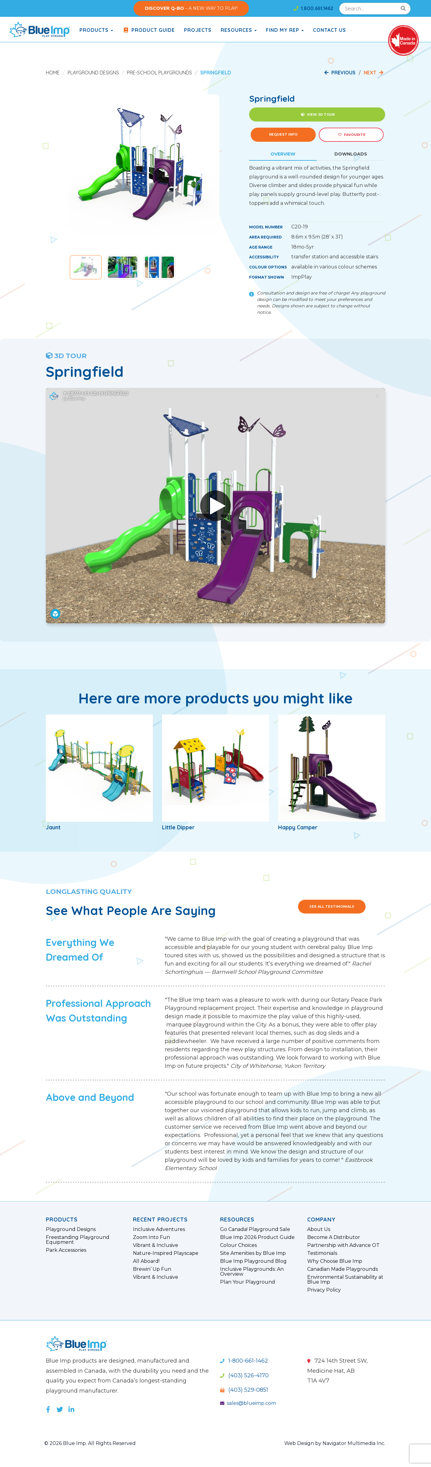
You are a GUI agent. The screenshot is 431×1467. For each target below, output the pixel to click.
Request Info (283, 134)
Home (53, 72)
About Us (318, 1229)
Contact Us (329, 30)
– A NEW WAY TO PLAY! (191, 8)
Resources (239, 30)
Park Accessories (66, 1250)
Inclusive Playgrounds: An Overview (252, 1272)
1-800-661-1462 (244, 1360)
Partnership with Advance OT (343, 1245)
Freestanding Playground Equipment (77, 1240)
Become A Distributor (333, 1237)
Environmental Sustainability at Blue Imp (345, 1280)
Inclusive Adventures (159, 1229)
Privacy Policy (324, 1290)
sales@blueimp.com (248, 1403)
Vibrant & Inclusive (155, 1245)
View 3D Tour (318, 114)
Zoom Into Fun (151, 1237)
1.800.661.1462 (313, 8)
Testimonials (322, 1253)
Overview (283, 154)
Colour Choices (238, 1245)
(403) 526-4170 (244, 1375)
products (96, 30)
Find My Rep (285, 30)
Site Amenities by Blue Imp (253, 1253)
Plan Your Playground (247, 1282)
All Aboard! (146, 1261)
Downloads (350, 154)
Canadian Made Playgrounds (342, 1269)
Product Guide (148, 30)
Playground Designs (93, 72)
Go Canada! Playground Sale (255, 1229)
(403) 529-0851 (244, 1389)
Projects (198, 30)
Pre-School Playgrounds (159, 72)
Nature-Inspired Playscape (165, 1253)
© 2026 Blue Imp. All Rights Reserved (90, 1443)
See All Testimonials (331, 906)
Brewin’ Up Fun (152, 1269)
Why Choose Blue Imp (334, 1261)
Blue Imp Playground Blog (253, 1261)
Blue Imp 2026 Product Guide (257, 1237)
